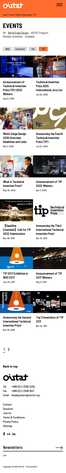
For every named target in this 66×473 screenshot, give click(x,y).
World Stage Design (24, 15)
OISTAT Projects (39, 32)
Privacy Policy (10, 421)
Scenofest (20, 49)
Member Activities (13, 36)
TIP (35, 15)
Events (12, 15)
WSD (7, 49)
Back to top (10, 366)
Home (5, 15)
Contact (7, 404)
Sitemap (7, 426)
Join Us (7, 413)
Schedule (29, 36)
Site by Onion (31, 466)
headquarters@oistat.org (26, 395)
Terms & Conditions (14, 417)
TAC (33, 49)
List (5, 455)
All (4, 32)
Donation (8, 408)
